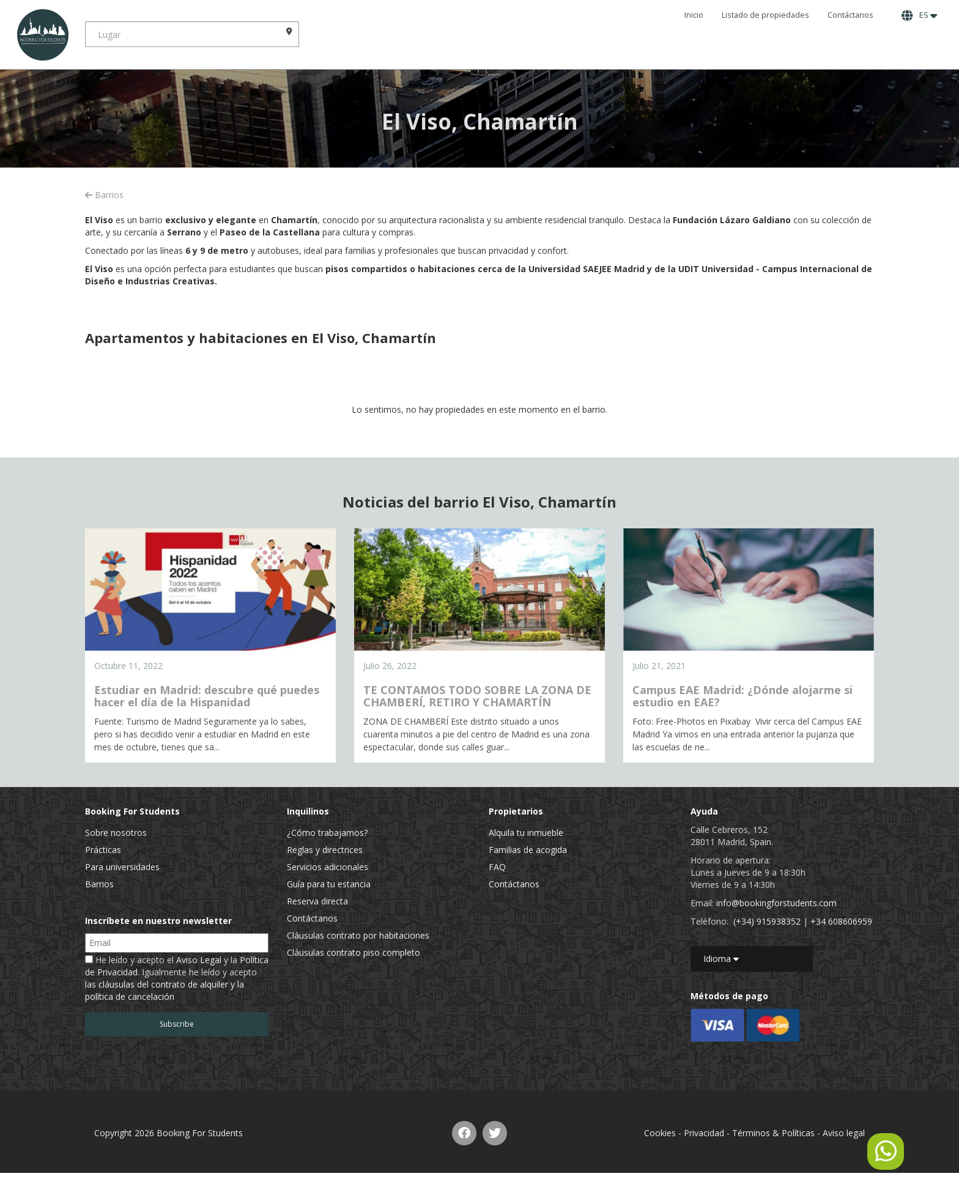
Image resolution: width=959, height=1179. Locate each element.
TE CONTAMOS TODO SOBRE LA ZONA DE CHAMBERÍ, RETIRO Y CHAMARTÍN (477, 695)
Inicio (693, 15)
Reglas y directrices (325, 850)
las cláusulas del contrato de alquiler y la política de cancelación (164, 990)
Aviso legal (844, 1133)
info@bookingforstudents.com (776, 903)
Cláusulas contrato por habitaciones (358, 935)
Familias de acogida (528, 850)
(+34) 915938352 (767, 921)
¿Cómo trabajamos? (327, 832)
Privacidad (704, 1133)
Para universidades (122, 867)
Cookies (660, 1133)
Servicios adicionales (327, 867)
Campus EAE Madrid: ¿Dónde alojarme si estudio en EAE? (742, 695)
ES (919, 15)
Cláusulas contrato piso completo (353, 952)
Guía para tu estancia (329, 884)
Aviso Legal (198, 960)
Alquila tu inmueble (526, 832)
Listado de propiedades (765, 15)
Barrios (104, 195)
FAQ (497, 867)
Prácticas (103, 850)
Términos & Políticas (773, 1133)
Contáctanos (850, 15)
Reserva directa (317, 901)
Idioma (721, 958)
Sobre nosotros (116, 832)
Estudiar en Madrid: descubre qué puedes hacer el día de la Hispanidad (206, 695)
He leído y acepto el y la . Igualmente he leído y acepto (176, 978)
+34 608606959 (841, 921)
